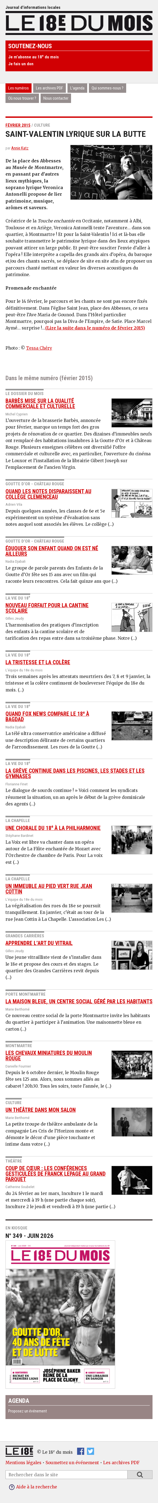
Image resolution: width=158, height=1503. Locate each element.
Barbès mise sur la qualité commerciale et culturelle (40, 404)
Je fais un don (20, 63)
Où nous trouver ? (22, 98)
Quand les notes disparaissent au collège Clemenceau (48, 494)
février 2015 (17, 125)
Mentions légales (23, 1462)
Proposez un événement (27, 1411)
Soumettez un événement (72, 1462)
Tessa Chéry (39, 348)
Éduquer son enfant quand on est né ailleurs (51, 551)
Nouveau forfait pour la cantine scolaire (47, 608)
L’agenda (77, 88)
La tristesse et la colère (37, 662)
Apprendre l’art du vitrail (39, 943)
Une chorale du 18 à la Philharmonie (53, 828)
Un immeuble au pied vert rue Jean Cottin (48, 889)
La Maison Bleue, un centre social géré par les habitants (79, 1001)
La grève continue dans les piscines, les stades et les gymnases (75, 774)
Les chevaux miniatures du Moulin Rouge (48, 1056)
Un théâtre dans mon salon (40, 1110)
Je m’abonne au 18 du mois (33, 57)
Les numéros (18, 88)
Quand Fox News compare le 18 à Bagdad (47, 717)
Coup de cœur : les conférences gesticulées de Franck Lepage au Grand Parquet (55, 1174)
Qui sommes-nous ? (107, 88)
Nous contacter (55, 98)
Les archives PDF (49, 88)
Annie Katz (20, 148)
